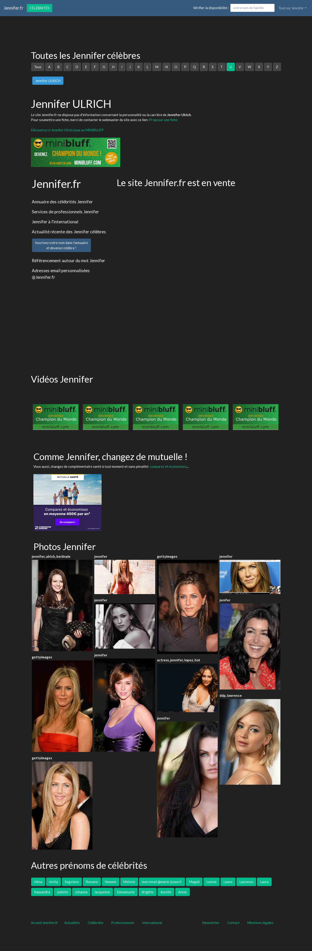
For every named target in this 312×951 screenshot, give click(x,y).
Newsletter (210, 923)
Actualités (72, 923)
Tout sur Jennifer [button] (291, 8)
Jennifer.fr (13, 7)
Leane (227, 882)
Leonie (211, 882)
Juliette (62, 892)
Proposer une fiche (163, 120)
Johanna (81, 892)
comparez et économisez (168, 466)
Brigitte (148, 892)
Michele (129, 882)
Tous (37, 67)
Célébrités (40, 8)
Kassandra (42, 892)
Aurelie (165, 892)
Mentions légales (260, 923)
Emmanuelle (126, 892)
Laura (264, 882)
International (152, 923)
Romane (92, 882)
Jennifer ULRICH (47, 81)
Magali (194, 882)
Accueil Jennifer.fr (44, 923)
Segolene (72, 882)
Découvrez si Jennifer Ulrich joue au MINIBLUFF (67, 130)
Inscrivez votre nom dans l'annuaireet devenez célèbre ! (61, 245)
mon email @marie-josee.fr (162, 882)
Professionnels (122, 923)
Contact (233, 923)
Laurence (246, 882)
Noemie (110, 882)
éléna (38, 882)
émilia (53, 882)
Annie (182, 892)
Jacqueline (102, 892)
